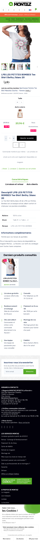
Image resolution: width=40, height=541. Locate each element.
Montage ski (5, 453)
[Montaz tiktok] (1, 426)
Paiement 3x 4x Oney (9, 443)
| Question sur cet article (26, 169)
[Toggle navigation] (3, 10)
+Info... (28, 91)
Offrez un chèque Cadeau (10, 474)
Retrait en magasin (8, 450)
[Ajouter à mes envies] (16, 262)
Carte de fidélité (7, 446)
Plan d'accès (5, 396)
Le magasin (5, 492)
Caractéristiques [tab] (20, 179)
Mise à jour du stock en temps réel (13, 457)
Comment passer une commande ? (13, 460)
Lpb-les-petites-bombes (10, 88)
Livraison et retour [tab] (14, 184)
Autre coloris (20, 107)
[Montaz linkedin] (12, 426)
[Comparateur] (25, 10)
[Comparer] (16, 267)
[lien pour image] (20, 44)
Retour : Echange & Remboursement (14, 440)
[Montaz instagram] (4, 426)
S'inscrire (29, 372)
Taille (20, 98)
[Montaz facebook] (7, 426)
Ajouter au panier (27, 138)
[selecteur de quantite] (9, 138)
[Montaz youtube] (10, 426)
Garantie (4, 467)
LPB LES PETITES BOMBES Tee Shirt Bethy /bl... (10, 281)
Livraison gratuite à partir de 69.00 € (14, 436)
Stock (4, 169)
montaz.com (15, 412)
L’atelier (4, 499)
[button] (9, 10)
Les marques (6, 496)
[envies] (19, 10)
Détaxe (4, 470)
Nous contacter (24, 423)
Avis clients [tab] (32, 184)
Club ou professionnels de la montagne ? (15, 464)
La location (5, 503)
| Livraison (12, 169)
